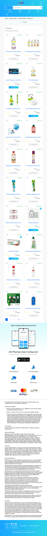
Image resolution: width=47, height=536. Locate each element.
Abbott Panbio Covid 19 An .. (13, 80)
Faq (7, 525)
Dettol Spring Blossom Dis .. (13, 194)
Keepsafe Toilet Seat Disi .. (13, 308)
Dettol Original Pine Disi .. (33, 194)
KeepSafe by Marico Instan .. (33, 308)
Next (19, 319)
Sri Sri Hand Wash (33, 80)
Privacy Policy (14, 525)
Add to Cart (13, 87)
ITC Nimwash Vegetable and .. (33, 251)
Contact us (15, 527)
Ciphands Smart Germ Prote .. (14, 222)
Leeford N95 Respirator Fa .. (33, 108)
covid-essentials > (13, 18)
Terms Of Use (23, 525)
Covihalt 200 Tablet (13, 251)
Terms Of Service (34, 525)
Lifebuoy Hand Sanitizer (33, 279)
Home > (7, 18)
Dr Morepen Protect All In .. (33, 165)
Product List (30, 18)
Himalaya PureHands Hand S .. (33, 137)
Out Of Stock (13, 58)
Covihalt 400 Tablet (33, 222)
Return (8, 527)
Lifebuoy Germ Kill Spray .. (13, 279)
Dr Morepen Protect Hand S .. (14, 51)
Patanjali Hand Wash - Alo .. (13, 108)
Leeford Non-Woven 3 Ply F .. (13, 137)
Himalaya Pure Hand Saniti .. (13, 165)
